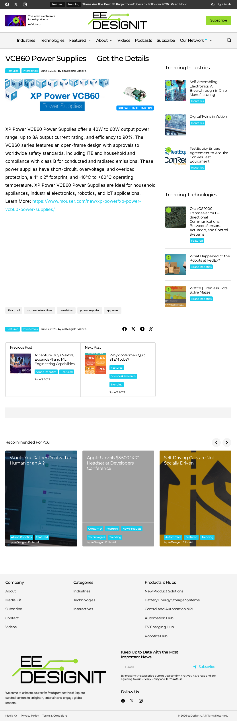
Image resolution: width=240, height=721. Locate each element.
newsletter (66, 310)
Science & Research (123, 375)
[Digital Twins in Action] (175, 124)
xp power (113, 310)
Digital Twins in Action (208, 116)
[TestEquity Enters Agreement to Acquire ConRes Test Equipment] (175, 156)
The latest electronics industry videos (41, 17)
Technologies (96, 536)
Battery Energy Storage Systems (172, 600)
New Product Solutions (164, 591)
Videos (10, 627)
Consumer (95, 528)
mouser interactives (39, 310)
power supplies (90, 310)
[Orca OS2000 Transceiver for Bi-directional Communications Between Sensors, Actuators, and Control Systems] (175, 217)
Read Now (179, 4)
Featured (57, 4)
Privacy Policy (150, 679)
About (10, 591)
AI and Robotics (46, 371)
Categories (83, 582)
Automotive (173, 536)
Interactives (30, 70)
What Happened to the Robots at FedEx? (210, 258)
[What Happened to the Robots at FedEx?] (175, 264)
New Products (132, 528)
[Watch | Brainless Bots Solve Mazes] (175, 296)
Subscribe (13, 609)
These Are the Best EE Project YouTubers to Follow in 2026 (125, 4)
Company (14, 582)
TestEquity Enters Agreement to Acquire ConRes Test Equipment (209, 154)
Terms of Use (174, 679)
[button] (221, 4)
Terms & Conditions (54, 715)
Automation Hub (159, 618)
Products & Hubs (160, 582)
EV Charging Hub (159, 627)
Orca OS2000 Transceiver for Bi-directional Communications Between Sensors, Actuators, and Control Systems (209, 221)
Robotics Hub (156, 636)
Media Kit (13, 600)
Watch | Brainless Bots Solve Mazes (209, 290)
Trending (73, 4)
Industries (197, 101)
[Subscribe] (205, 667)
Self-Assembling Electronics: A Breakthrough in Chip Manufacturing (208, 88)
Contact (12, 618)
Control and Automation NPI (169, 609)
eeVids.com (35, 24)
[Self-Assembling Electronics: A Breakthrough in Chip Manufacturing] (175, 90)
